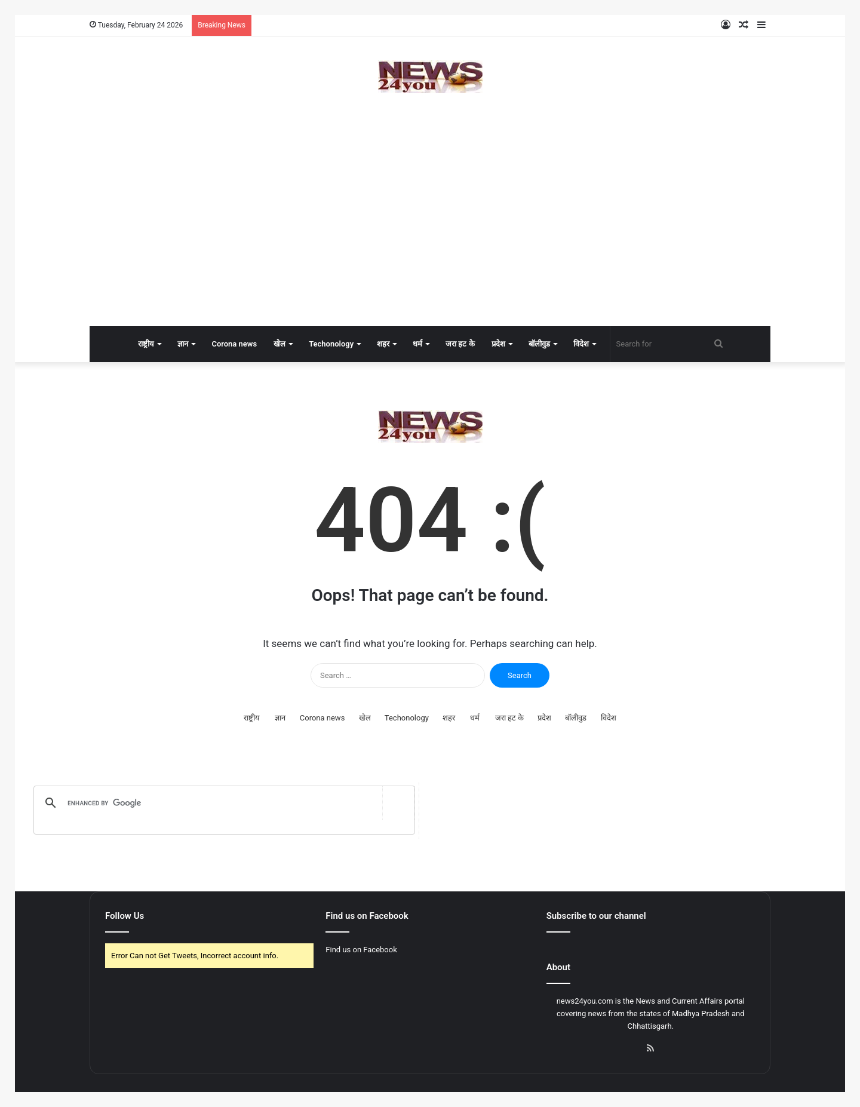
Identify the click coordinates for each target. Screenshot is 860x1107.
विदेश (581, 343)
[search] (221, 803)
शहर (383, 343)
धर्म (417, 343)
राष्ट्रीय (146, 343)
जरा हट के (460, 343)
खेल (279, 343)
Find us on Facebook (361, 949)
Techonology (331, 343)
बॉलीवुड (539, 343)
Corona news (234, 343)
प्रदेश (498, 343)
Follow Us (124, 915)
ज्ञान (182, 343)
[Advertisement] (430, 230)
